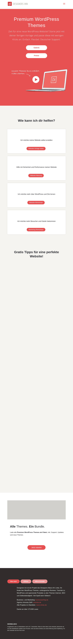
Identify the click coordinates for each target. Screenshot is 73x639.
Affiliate (25, 581)
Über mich (13, 581)
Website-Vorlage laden (36, 148)
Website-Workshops (36, 202)
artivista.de (37, 602)
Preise (36, 56)
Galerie (36, 48)
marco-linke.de (41, 605)
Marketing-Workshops (36, 229)
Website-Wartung (36, 175)
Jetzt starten (36, 547)
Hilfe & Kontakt (40, 581)
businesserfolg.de (41, 600)
